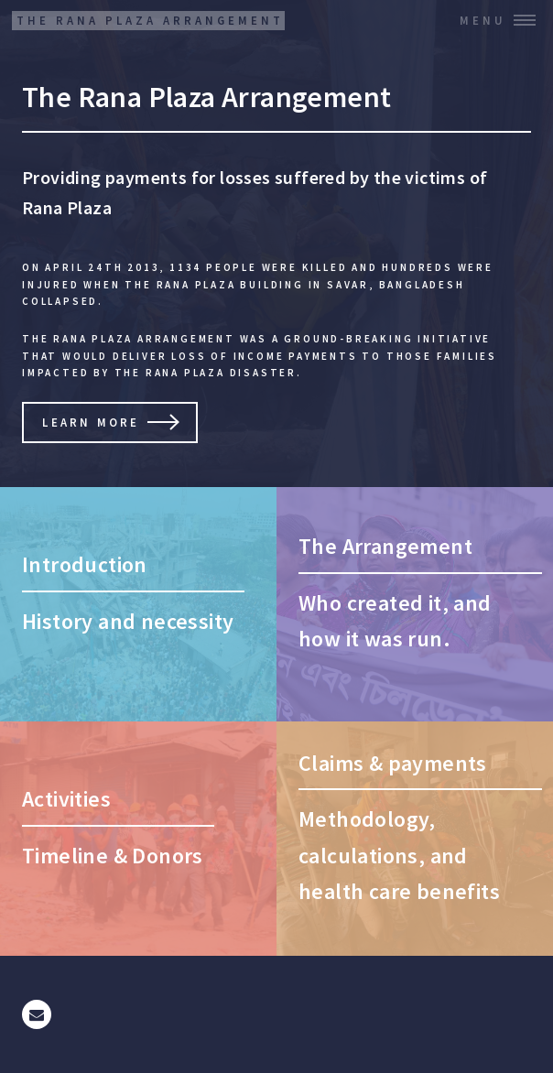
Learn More (90, 422)
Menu (483, 20)
